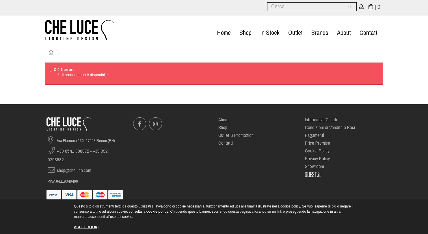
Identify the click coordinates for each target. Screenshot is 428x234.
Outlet (295, 33)
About (344, 33)
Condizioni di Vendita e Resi (330, 127)
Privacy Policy (317, 158)
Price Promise (317, 143)
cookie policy (157, 212)
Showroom (314, 166)
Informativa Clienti (321, 119)
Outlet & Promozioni (236, 135)
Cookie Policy (317, 150)
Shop (245, 33)
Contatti (369, 33)
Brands (319, 33)
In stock (270, 33)
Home (224, 33)
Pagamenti (314, 135)
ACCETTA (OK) (86, 227)
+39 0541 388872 (73, 151)
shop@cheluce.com (74, 170)
